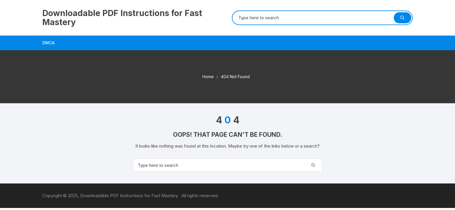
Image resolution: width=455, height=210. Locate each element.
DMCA (48, 42)
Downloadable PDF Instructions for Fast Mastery (122, 17)
